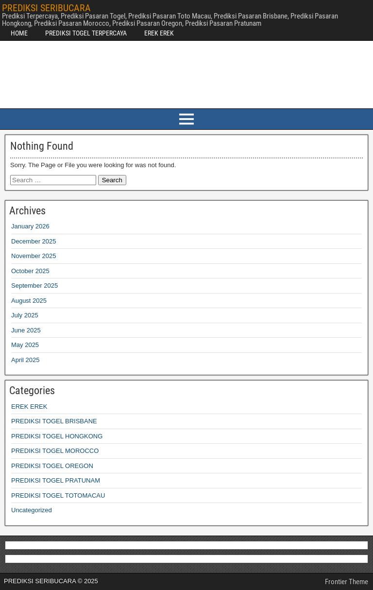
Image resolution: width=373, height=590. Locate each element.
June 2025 (26, 330)
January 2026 (30, 226)
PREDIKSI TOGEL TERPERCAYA (86, 33)
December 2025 (33, 241)
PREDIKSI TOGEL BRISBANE (54, 421)
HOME (19, 33)
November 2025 (33, 256)
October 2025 (30, 271)
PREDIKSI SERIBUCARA (46, 8)
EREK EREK (159, 33)
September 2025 (34, 285)
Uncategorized (31, 510)
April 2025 (25, 360)
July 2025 (24, 315)
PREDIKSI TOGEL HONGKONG (56, 436)
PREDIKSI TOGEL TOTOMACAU (58, 495)
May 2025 (25, 344)
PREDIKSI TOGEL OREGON (52, 465)
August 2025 (29, 300)
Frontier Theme (346, 581)
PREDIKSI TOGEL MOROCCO (55, 450)
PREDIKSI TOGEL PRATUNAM (55, 480)
